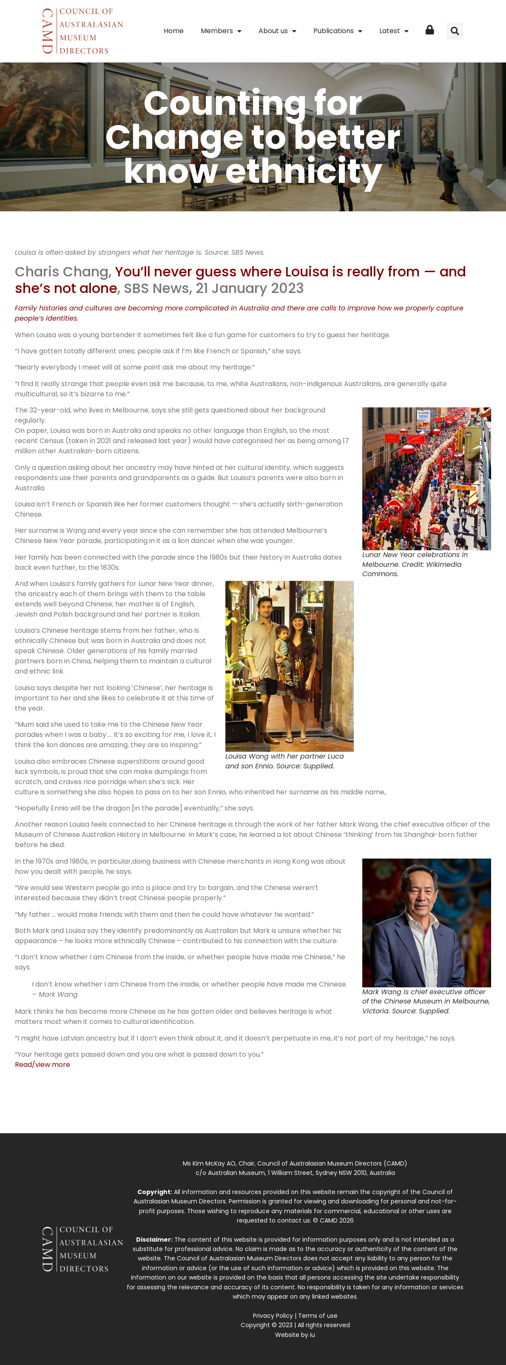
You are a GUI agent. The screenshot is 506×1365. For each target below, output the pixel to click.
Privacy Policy (273, 1315)
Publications (337, 31)
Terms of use (318, 1315)
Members (221, 31)
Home (174, 31)
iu (312, 1335)
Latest (394, 31)
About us (277, 31)
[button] (454, 31)
